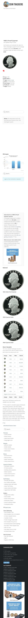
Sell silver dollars (8, 558)
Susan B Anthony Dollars (10, 502)
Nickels (5, 443)
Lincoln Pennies (7, 434)
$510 (21, 373)
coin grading (17, 226)
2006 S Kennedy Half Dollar (10, 567)
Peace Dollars (7, 496)
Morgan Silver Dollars (9, 494)
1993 (8, 77)
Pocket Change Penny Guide (10, 520)
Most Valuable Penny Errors (10, 521)
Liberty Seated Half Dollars (10, 488)
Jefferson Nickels (8, 445)
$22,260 (21, 362)
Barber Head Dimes (8, 459)
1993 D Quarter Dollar (8, 317)
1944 (10, 380)
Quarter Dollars (7, 464)
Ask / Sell (6, 562)
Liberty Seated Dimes (9, 461)
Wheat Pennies (7, 436)
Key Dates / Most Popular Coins (11, 525)
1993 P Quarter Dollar (8, 342)
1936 (10, 366)
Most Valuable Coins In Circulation (12, 514)
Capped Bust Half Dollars (10, 490)
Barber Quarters (8, 471)
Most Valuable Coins (9, 512)
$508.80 (21, 377)
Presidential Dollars (8, 504)
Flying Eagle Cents (8, 440)
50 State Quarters (8, 468)
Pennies (5, 433)
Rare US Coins (7, 527)
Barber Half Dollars (8, 486)
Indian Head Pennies (9, 438)
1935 (10, 369)
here (12, 400)
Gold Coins (8, 507)
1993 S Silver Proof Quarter (9, 292)
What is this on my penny (10, 553)
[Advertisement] (14, 24)
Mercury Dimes (7, 457)
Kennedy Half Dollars (9, 480)
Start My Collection (8, 536)
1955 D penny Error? (9, 556)
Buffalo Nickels (7, 447)
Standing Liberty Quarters (10, 470)
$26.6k (21, 359)
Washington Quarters (9, 466)
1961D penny (7, 551)
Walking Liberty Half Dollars (10, 484)
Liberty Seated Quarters (9, 473)
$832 (21, 369)
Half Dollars (6, 479)
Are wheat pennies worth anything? (12, 523)
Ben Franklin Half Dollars (10, 482)
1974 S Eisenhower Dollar (10, 570)
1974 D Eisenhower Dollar (10, 576)
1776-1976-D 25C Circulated (10, 554)
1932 (10, 359)
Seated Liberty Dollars (9, 498)
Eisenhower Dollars (8, 500)
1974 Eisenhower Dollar (9, 579)
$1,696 (21, 366)
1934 (10, 377)
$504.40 (21, 384)
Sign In (5, 538)
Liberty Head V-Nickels (9, 449)
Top (4, 423)
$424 (21, 391)
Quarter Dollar (10, 80)
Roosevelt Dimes (8, 455)
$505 (21, 380)
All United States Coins (9, 425)
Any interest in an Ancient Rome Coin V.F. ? (14, 560)
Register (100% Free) (9, 540)
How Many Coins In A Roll (10, 529)
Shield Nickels (7, 450)
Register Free (7, 394)
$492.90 (21, 387)
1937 (10, 384)
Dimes (5, 454)
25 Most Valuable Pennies (10, 516)
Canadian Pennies (8, 518)
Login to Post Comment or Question (12, 179)
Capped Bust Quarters (9, 475)
